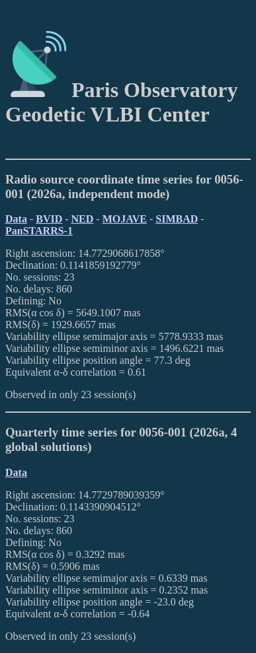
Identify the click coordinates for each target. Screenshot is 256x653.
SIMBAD (176, 218)
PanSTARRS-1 (39, 230)
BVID (49, 218)
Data (16, 218)
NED (82, 218)
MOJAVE (125, 218)
